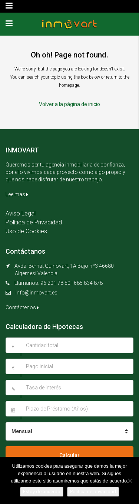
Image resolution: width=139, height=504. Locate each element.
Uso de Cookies (26, 231)
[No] (129, 480)
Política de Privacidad (34, 222)
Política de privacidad (93, 491)
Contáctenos (22, 307)
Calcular (69, 455)
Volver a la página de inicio (69, 104)
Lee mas (17, 194)
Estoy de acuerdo (41, 491)
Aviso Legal (21, 213)
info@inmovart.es (36, 293)
